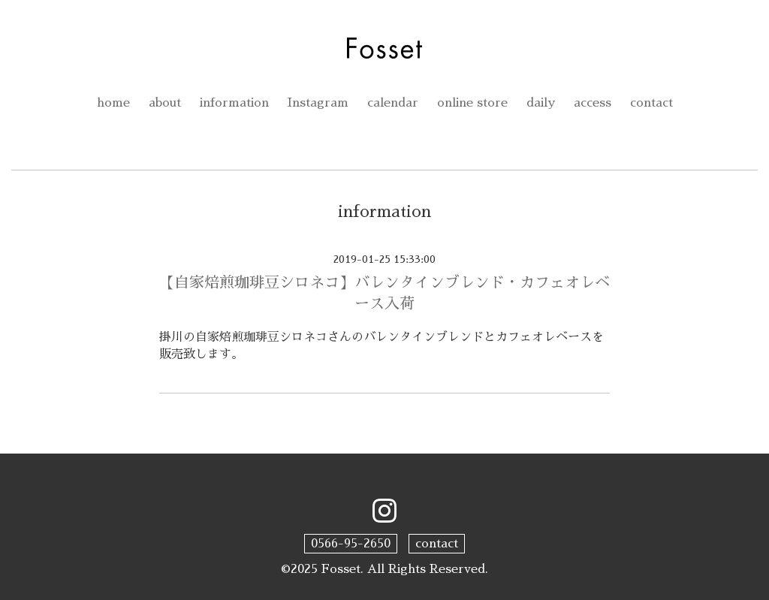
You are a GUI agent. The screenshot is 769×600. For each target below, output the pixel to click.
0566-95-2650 (351, 544)
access (592, 103)
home (113, 103)
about (165, 103)
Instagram (318, 103)
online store (472, 103)
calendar (392, 103)
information (234, 103)
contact (651, 103)
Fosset (340, 569)
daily (540, 103)
